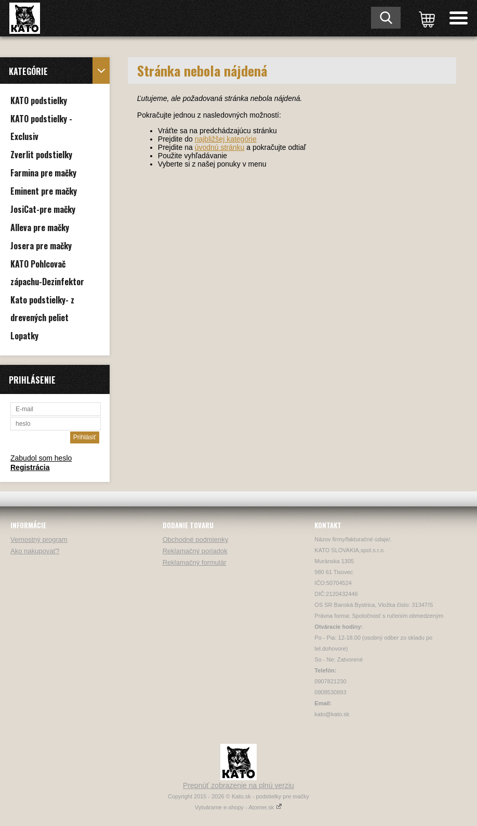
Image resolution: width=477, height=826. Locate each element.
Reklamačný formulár (195, 562)
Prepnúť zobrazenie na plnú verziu (238, 785)
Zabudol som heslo (41, 458)
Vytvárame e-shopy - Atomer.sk (238, 807)
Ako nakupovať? (35, 551)
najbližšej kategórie (226, 139)
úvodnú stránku (220, 147)
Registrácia (29, 467)
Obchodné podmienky (195, 539)
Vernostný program (39, 539)
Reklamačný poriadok (195, 551)
